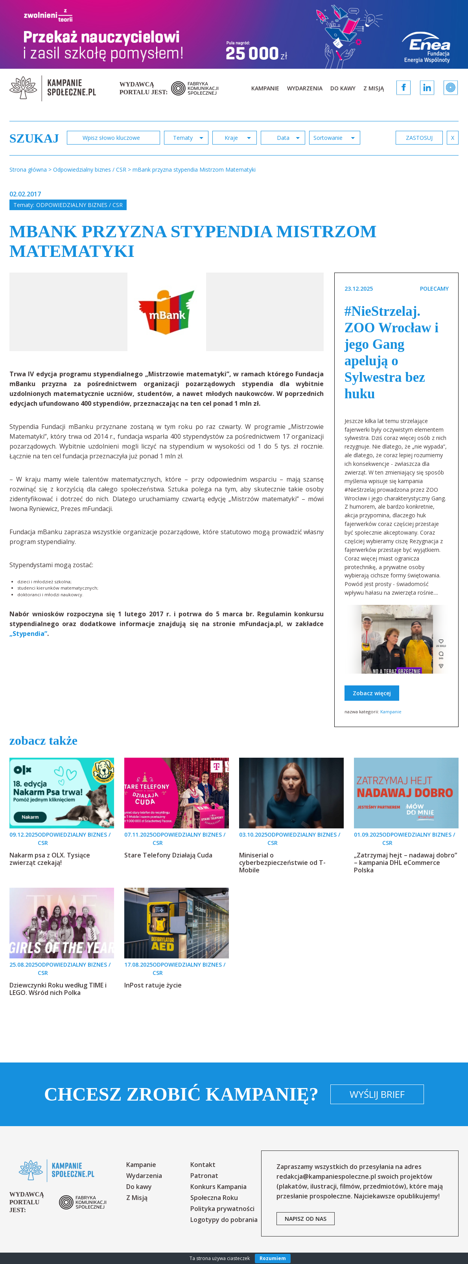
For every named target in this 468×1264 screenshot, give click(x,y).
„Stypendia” (28, 633)
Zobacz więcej (372, 693)
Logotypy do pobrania (224, 1219)
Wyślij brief (377, 1094)
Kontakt (203, 1164)
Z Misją (373, 88)
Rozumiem (273, 1258)
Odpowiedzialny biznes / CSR (79, 205)
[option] (166, 312)
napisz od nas (305, 1218)
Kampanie (265, 88)
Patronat (204, 1175)
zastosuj (419, 137)
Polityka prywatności (222, 1208)
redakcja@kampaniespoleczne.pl (326, 1176)
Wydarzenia (304, 88)
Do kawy (343, 88)
